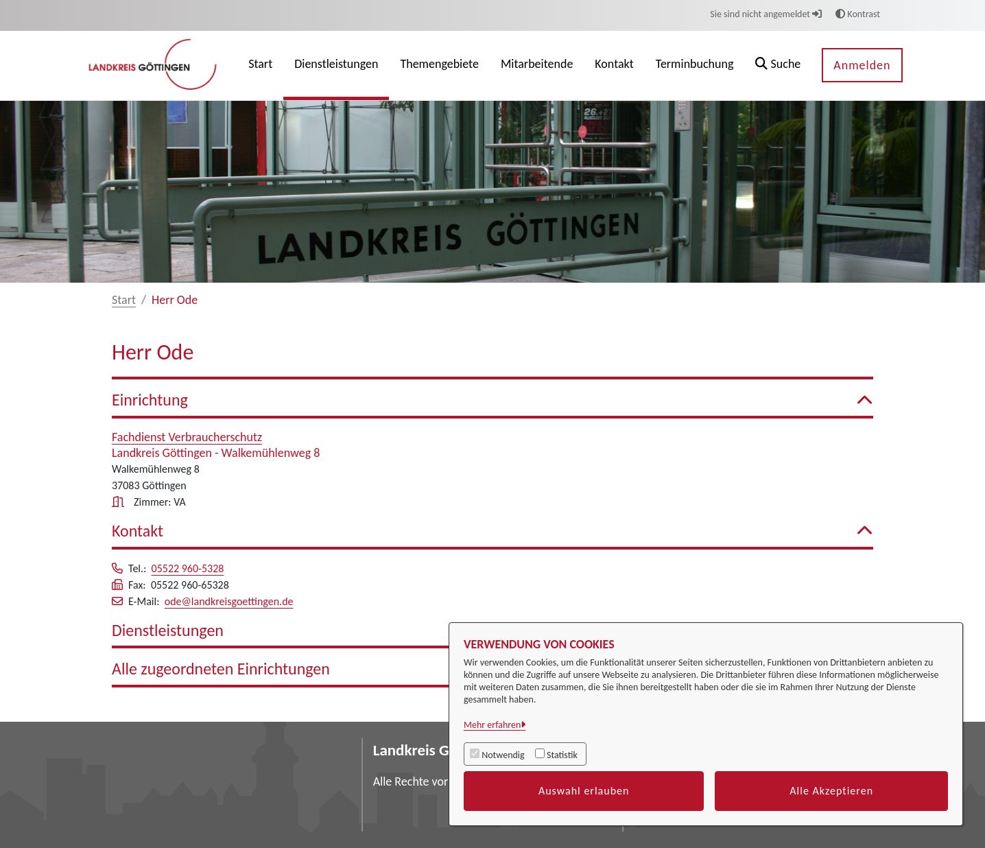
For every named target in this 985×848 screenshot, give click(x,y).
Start (124, 299)
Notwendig (503, 755)
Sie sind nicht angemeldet (766, 14)
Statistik (562, 755)
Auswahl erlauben (584, 790)
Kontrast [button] (857, 14)
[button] (777, 65)
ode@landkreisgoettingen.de (229, 601)
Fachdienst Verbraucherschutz (187, 437)
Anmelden (861, 65)
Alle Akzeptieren (831, 790)
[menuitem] (260, 65)
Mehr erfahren (492, 725)
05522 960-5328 (188, 568)
